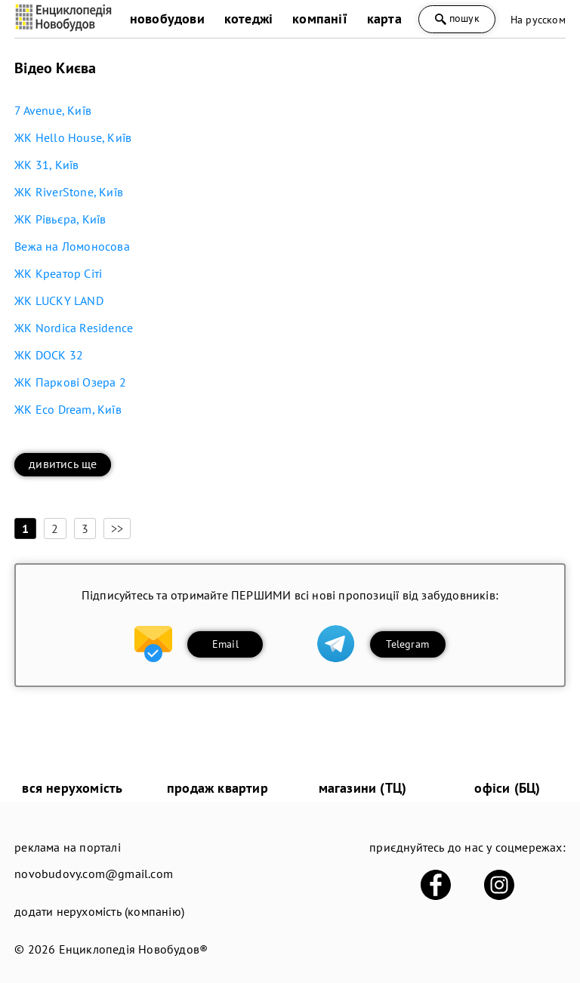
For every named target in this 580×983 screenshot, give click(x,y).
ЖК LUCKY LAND (58, 300)
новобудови (167, 18)
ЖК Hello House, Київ (72, 137)
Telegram (407, 644)
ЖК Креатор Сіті (58, 273)
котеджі (248, 18)
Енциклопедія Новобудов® (133, 949)
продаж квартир (217, 788)
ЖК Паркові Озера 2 (70, 382)
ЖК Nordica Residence (73, 327)
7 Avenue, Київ (52, 110)
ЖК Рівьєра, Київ (60, 218)
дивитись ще (63, 463)
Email (225, 644)
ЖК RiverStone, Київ (68, 191)
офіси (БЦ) (507, 788)
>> (117, 528)
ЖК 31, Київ (46, 164)
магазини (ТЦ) (363, 788)
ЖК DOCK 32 (48, 354)
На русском (538, 19)
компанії (319, 18)
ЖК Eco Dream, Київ (68, 409)
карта (384, 18)
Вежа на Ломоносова (72, 246)
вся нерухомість (72, 788)
